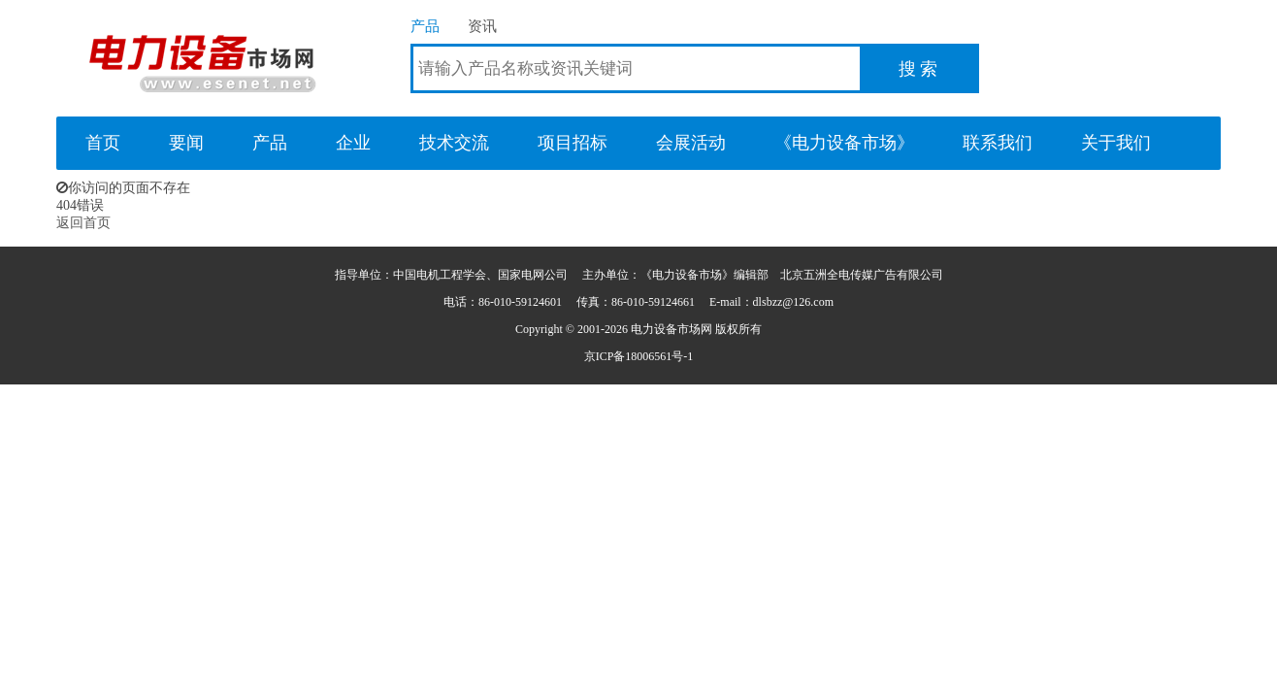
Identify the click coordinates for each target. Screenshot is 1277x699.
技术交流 (454, 142)
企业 (353, 142)
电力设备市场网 (201, 58)
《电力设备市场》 (844, 142)
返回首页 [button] (83, 223)
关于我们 (1116, 142)
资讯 (482, 25)
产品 (425, 25)
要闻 (186, 142)
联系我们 (997, 142)
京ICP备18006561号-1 (639, 356)
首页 (102, 142)
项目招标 (572, 142)
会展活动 (691, 142)
